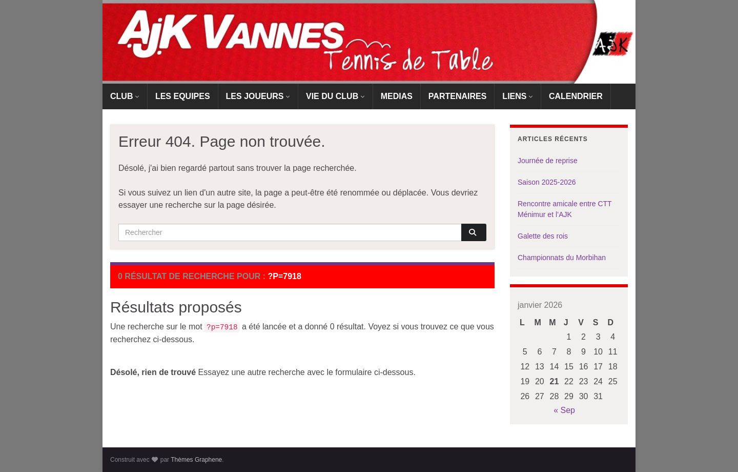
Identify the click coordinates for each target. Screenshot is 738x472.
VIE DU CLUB (335, 96)
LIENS (517, 96)
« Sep (564, 410)
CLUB (124, 96)
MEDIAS (397, 96)
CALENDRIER (576, 96)
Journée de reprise (548, 160)
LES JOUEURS (258, 96)
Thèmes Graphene (196, 459)
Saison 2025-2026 (547, 182)
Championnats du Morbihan (562, 257)
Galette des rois (543, 236)
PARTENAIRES (457, 96)
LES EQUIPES (182, 96)
